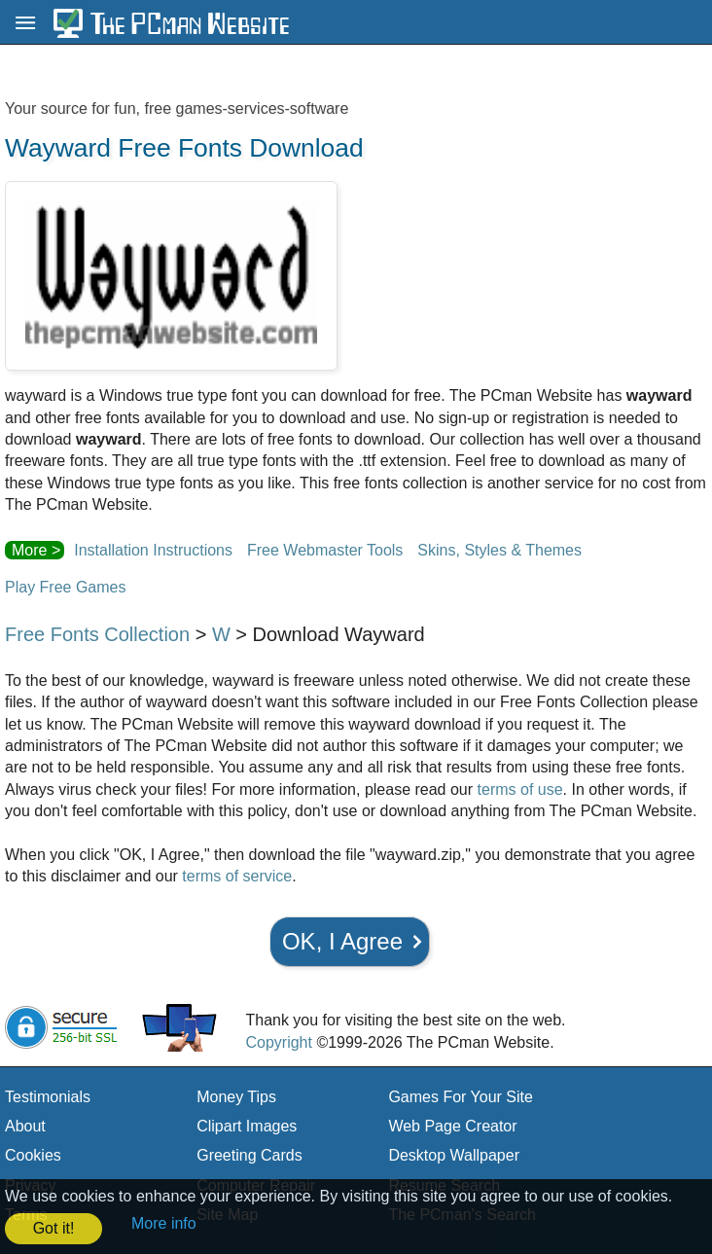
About (25, 1126)
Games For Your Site (460, 1097)
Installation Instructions (153, 550)
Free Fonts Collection (97, 634)
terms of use (520, 789)
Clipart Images (246, 1126)
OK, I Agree (342, 941)
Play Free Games (65, 587)
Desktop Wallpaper (453, 1155)
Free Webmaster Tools (325, 550)
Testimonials (47, 1097)
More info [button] (163, 1223)
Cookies (33, 1155)
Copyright (278, 1042)
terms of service (237, 876)
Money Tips (236, 1097)
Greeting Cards (249, 1155)
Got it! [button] (54, 1228)
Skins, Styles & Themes (499, 550)
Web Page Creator (452, 1126)
